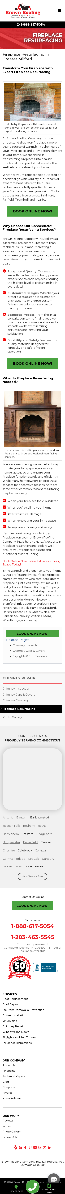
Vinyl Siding (10, 1020)
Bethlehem (11, 834)
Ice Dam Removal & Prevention (23, 1009)
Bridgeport (44, 834)
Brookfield (30, 842)
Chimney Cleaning (15, 700)
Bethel (42, 825)
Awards (7, 1092)
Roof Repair (10, 1004)
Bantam (21, 817)
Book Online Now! (32, 211)
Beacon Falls (11, 825)
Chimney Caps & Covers (29, 650)
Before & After (12, 1137)
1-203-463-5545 (32, 937)
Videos (7, 1126)
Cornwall (41, 850)
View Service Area (32, 876)
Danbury (48, 858)
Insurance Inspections (17, 1042)
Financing (9, 1070)
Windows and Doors (16, 1031)
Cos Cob (33, 858)
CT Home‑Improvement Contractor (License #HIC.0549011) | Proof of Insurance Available (32, 948)
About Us (9, 1065)
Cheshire (9, 850)
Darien (7, 867)
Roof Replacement (15, 998)
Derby (19, 867)
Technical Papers (14, 1076)
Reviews (8, 1120)
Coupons (9, 1087)
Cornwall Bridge (14, 858)
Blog (6, 1081)
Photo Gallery (12, 717)
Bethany (29, 825)
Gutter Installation (14, 1015)
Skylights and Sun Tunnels (20, 1037)
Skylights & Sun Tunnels (30, 656)
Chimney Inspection (26, 645)
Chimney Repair (19, 678)
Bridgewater (11, 842)
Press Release (12, 1098)
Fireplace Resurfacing (19, 709)
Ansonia (8, 817)
